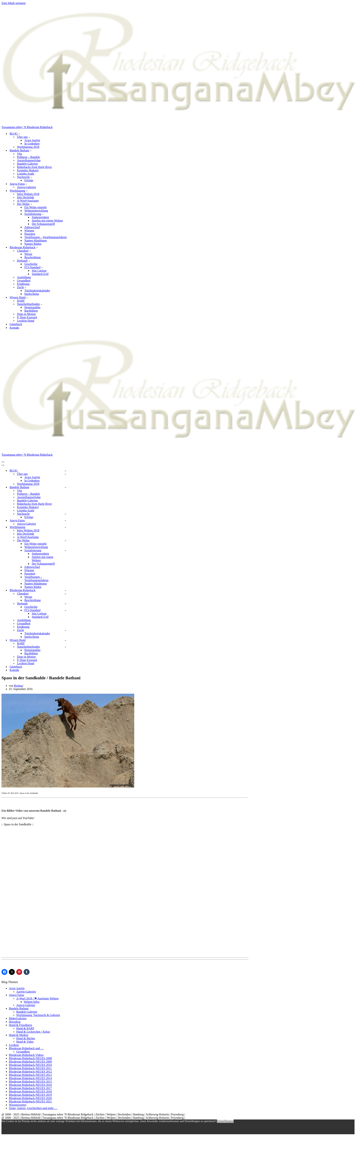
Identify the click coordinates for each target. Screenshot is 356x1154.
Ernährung (23, 283)
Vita (19, 153)
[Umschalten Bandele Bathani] (65, 487)
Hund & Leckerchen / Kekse (33, 1031)
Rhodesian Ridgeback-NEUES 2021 (30, 1101)
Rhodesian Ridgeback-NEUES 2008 (30, 1058)
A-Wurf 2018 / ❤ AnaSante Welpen (37, 998)
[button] (19, 133)
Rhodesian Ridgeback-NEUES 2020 (30, 1098)
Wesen (28, 254)
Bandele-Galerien (27, 163)
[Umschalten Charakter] (65, 593)
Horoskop (14, 1021)
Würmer (29, 230)
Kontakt (14, 327)
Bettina (18, 685)
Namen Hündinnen (35, 240)
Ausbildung (24, 277)
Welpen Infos (31, 1001)
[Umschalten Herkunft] (65, 603)
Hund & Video (25, 1041)
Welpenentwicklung (36, 210)
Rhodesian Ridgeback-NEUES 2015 (30, 1081)
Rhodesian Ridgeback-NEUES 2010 (30, 1064)
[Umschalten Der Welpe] (65, 540)
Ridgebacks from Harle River (34, 167)
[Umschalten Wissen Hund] (65, 640)
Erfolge (28, 180)
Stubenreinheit (40, 217)
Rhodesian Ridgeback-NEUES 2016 (30, 1084)
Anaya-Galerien (26, 187)
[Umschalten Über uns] (65, 474)
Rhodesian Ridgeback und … (26, 1048)
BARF (21, 300)
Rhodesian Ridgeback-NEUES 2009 (30, 1061)
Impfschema (31, 293)
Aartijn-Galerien (26, 991)
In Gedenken (32, 143)
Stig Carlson (39, 270)
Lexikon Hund (25, 320)
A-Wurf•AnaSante (28, 200)
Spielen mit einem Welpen (47, 220)
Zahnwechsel (32, 227)
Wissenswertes (17, 1104)
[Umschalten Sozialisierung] (65, 550)
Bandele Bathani (18, 1008)
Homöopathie (32, 307)
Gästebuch (16, 324)
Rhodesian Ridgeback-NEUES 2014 (30, 1078)
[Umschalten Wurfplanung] (65, 527)
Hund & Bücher (25, 1038)
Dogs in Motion (26, 314)
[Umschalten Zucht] (65, 630)
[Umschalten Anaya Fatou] (65, 520)
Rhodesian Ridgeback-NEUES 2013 (30, 1074)
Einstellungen (225, 1121)
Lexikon (14, 1045)
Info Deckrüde (25, 197)
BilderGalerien (17, 1018)
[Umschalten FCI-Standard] (65, 610)
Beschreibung (32, 257)
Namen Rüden (32, 243)
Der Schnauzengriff (43, 223)
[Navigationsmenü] (2, 462)
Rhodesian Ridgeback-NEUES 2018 (30, 1091)
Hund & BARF (25, 1028)
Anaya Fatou (16, 995)
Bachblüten (31, 310)
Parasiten (29, 233)
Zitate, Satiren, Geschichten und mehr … (33, 1108)
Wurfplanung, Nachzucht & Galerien (38, 1015)
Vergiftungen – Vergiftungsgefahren (45, 237)
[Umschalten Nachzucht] (65, 514)
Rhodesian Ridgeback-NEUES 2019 (30, 1094)
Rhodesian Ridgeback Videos (26, 1055)
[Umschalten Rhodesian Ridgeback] (65, 590)
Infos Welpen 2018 (28, 194)
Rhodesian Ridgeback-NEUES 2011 (30, 1068)
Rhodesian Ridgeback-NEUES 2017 (30, 1088)
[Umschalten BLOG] (65, 470)
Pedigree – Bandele (28, 157)
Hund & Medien (18, 1035)
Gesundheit (23, 280)
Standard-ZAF (40, 273)
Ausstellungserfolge (29, 160)
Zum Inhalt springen (13, 3)
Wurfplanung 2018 (28, 146)
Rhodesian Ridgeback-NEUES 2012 (30, 1071)
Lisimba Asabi (25, 173)
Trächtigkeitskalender (37, 290)
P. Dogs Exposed (27, 317)
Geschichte (30, 264)
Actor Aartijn (32, 140)
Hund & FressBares (20, 1025)
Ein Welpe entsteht (35, 207)
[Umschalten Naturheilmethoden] (65, 646)
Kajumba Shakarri (28, 170)
